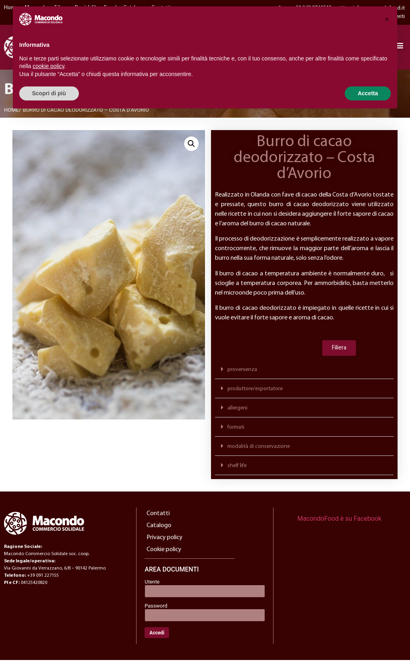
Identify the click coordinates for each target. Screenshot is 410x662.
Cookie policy (164, 552)
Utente (152, 584)
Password (156, 608)
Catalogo (159, 528)
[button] (191, 145)
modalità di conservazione (258, 449)
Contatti (158, 516)
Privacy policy (165, 540)
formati (235, 430)
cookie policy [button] (48, 66)
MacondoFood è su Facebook (339, 521)
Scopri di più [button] (49, 93)
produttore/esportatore (255, 391)
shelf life (237, 468)
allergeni (237, 410)
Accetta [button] (368, 93)
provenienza (242, 372)
